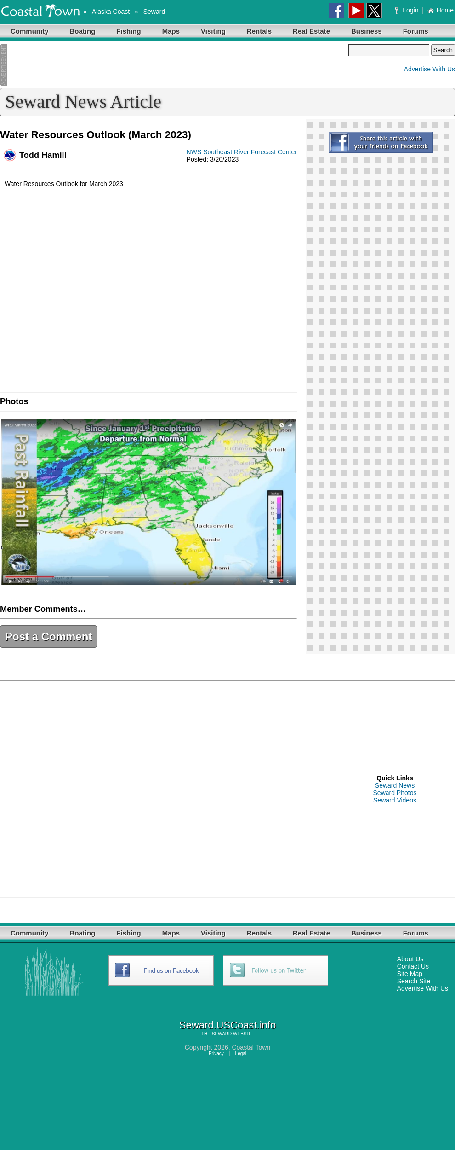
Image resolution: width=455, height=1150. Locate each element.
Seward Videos (394, 800)
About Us (410, 959)
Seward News (395, 785)
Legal (240, 1053)
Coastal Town (251, 1047)
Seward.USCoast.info (227, 1025)
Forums (415, 31)
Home (440, 10)
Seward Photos (395, 792)
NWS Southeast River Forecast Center (242, 152)
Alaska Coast (111, 11)
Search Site (413, 981)
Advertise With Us (429, 69)
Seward (154, 11)
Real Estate (311, 31)
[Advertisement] (174, 65)
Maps (171, 31)
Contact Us (413, 966)
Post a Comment (48, 636)
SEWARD (222, 1033)
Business (366, 31)
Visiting (213, 31)
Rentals (259, 31)
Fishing (128, 31)
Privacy (216, 1053)
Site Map (409, 973)
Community (30, 31)
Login (407, 10)
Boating (83, 31)
